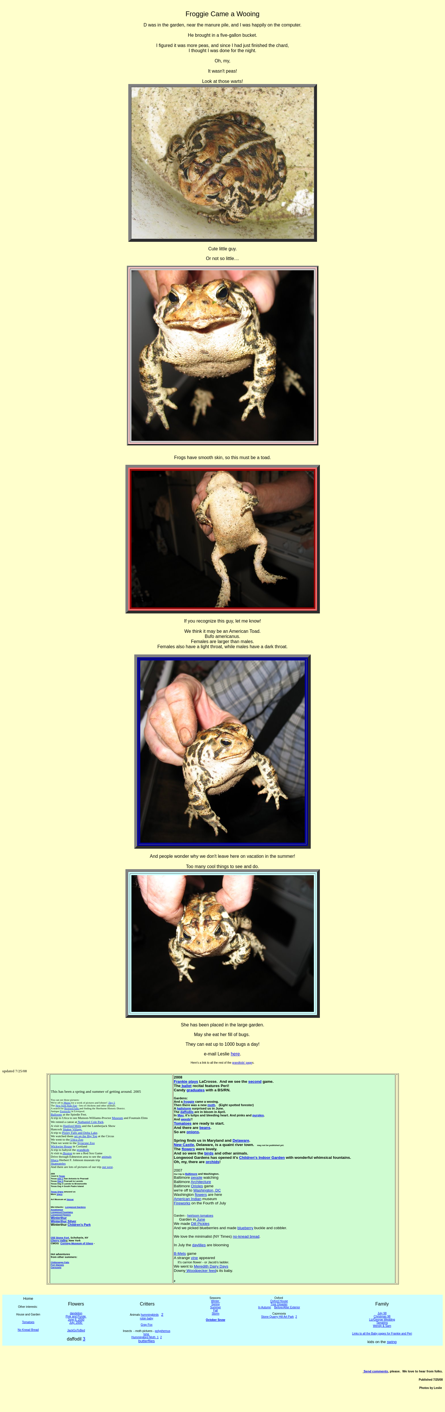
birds (209, 1153)
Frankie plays (186, 1081)
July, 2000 (76, 1322)
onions (192, 1132)
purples (258, 1115)
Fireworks (182, 1203)
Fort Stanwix (57, 1265)
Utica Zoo (77, 1139)
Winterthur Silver (63, 1221)
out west (107, 1167)
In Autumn (264, 1307)
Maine (67, 1102)
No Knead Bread (28, 1329)
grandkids (83, 1149)
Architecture (201, 1182)
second (255, 1081)
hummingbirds (150, 1314)
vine (194, 1258)
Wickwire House (61, 1146)
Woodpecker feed (201, 1270)
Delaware (241, 1140)
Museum (117, 1118)
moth (211, 1105)
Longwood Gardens (75, 1207)
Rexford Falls (71, 1108)
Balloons (56, 1114)
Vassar (70, 1199)
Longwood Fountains (62, 1212)
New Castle (184, 1145)
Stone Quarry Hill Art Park (277, 1316)
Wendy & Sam (382, 1325)
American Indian (187, 1199)
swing (392, 1342)
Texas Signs (57, 1191)
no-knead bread (246, 1236)
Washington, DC (207, 1190)
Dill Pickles (200, 1223)
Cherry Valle (58, 1240)
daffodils (187, 1112)
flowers (188, 1149)
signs (59, 1194)
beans (204, 1127)
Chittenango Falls (60, 1262)
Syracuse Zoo (86, 1143)
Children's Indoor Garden (262, 1157)
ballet (186, 1086)
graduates (195, 1090)
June (200, 1219)
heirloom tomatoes (200, 1215)
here (235, 1053)
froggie (188, 1101)
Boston (67, 1153)
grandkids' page (242, 1062)
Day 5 (111, 1102)
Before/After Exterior (287, 1307)
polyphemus (162, 1331)
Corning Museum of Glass (76, 1243)
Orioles (197, 1186)
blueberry (245, 1228)
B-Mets (180, 1253)
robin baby (146, 1318)
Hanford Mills (72, 1125)
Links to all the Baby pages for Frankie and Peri (382, 1333)
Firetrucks (65, 1111)
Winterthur (59, 1217)
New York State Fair (66, 1105)
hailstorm (184, 1108)
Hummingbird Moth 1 (145, 1337)
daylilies (199, 1245)
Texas (62, 1176)
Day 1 (60, 1178)
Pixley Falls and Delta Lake (79, 1132)
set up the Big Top (85, 1136)
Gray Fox (147, 1324)
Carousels (56, 1267)
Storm (216, 1313)
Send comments (375, 1371)
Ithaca (54, 1160)
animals (107, 1156)
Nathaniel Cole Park (90, 1122)
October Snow (215, 1319)
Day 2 (60, 1181)
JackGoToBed (76, 1330)
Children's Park (79, 1224)
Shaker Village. (72, 1129)
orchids (212, 1162)
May (181, 1115)
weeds (185, 1119)
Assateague (57, 1209)
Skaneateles (58, 1163)
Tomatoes (183, 1123)
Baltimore (191, 1173)
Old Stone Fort (60, 1237)
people (196, 1177)
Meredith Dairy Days (211, 1266)
